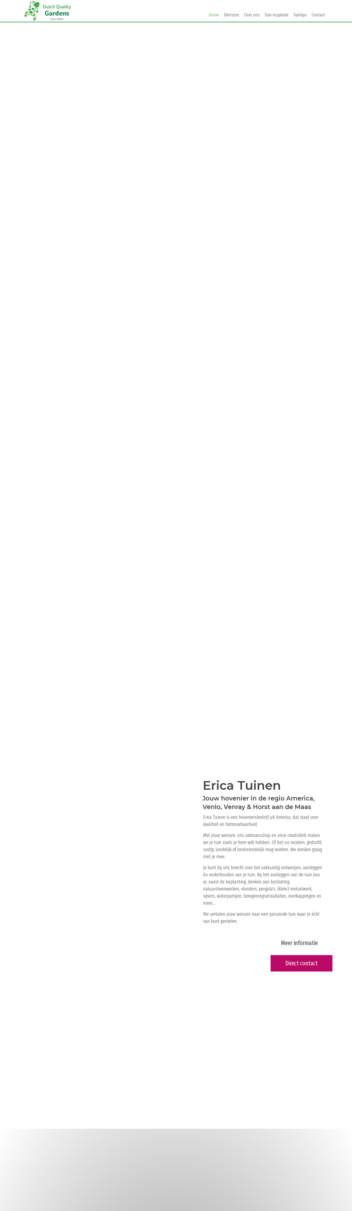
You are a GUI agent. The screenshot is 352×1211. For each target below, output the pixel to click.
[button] (299, 943)
